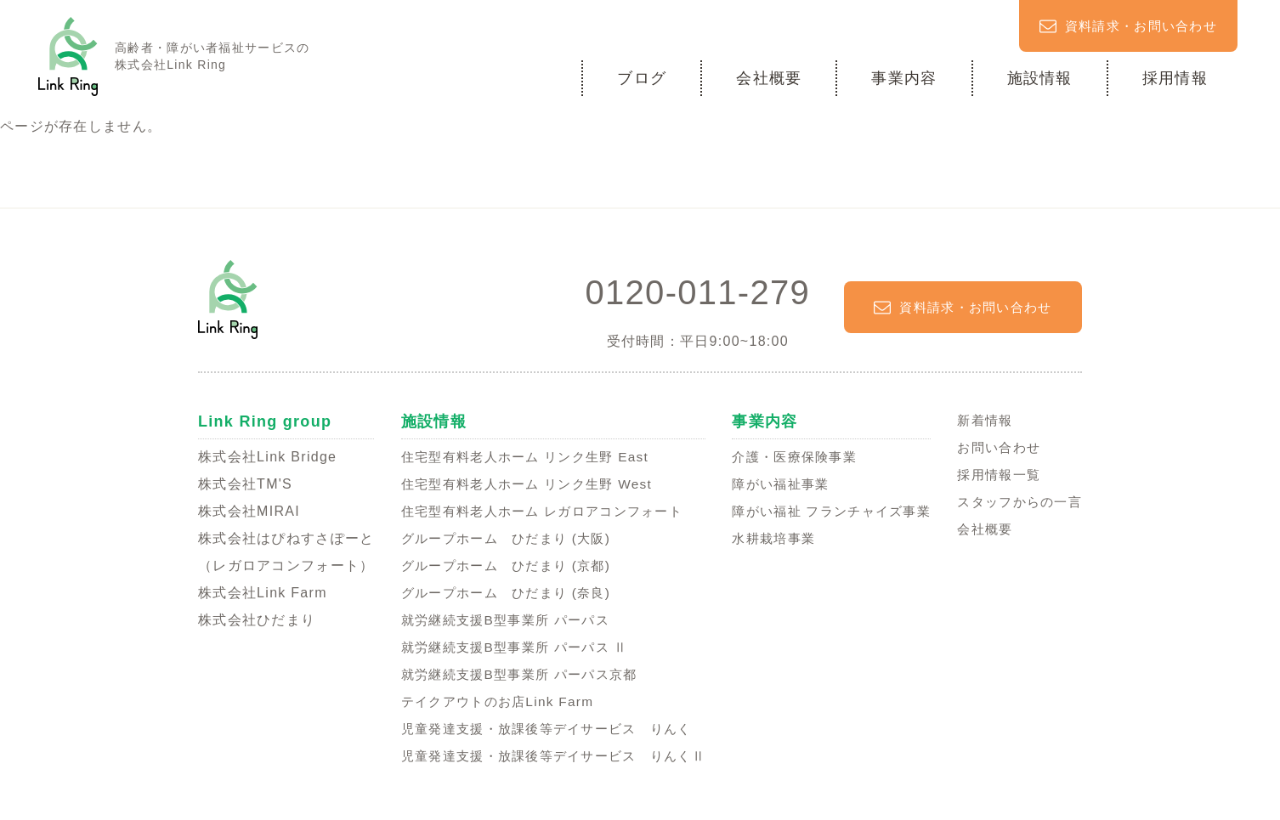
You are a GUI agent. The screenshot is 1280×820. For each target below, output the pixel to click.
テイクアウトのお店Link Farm (489, 700)
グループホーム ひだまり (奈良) (499, 592)
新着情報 (978, 419)
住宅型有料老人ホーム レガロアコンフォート (537, 510)
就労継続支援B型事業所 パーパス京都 (513, 673)
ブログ (641, 77)
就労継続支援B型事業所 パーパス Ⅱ (508, 646)
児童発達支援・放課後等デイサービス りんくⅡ (549, 755)
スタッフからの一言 (1015, 501)
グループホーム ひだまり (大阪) (499, 537)
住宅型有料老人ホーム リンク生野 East (519, 456)
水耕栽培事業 (769, 537)
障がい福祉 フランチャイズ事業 (830, 510)
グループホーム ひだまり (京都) (499, 564)
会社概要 (768, 77)
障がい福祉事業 (776, 483)
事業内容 (904, 77)
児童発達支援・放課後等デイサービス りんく (542, 728)
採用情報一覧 (993, 474)
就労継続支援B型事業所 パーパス (498, 619)
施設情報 (1040, 77)
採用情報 (1175, 77)
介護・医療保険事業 (791, 456)
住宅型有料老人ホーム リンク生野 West (521, 483)
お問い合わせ (993, 446)
